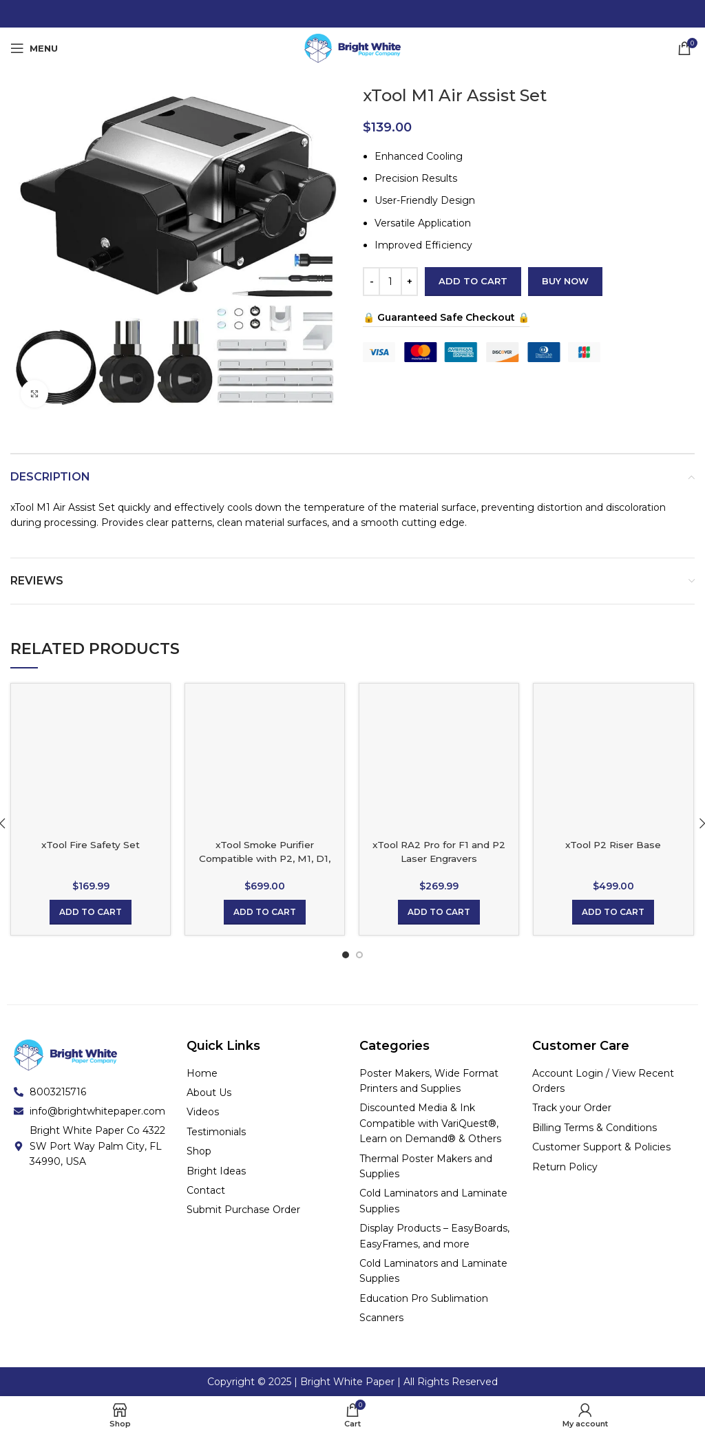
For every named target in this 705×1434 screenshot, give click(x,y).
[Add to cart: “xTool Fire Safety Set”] (90, 912)
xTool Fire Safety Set (91, 845)
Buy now (565, 280)
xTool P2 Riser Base (613, 845)
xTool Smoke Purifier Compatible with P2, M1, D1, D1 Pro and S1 (265, 858)
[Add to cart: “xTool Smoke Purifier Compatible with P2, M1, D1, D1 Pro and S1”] (265, 912)
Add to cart (473, 280)
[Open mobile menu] (34, 48)
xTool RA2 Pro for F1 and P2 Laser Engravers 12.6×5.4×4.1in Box (439, 858)
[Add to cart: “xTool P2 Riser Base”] (613, 912)
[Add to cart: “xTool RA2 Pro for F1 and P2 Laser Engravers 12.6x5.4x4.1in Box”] (439, 912)
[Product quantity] (390, 281)
